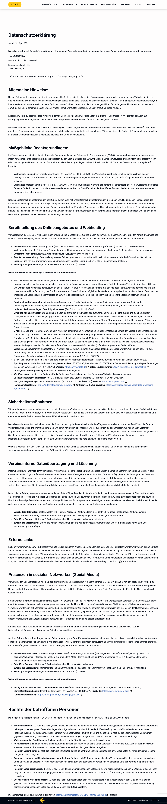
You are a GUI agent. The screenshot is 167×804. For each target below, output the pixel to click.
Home (15, 4)
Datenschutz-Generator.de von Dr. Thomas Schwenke (81, 795)
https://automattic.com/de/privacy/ (55, 385)
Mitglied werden (89, 4)
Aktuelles (125, 4)
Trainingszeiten (69, 4)
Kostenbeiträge (108, 4)
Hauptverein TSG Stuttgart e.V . (20, 800)
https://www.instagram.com (115, 691)
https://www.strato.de (75, 367)
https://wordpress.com (113, 381)
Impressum (154, 800)
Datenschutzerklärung (135, 800)
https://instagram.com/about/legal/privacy (58, 694)
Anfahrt (151, 4)
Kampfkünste (50, 4)
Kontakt (139, 4)
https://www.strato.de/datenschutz (129, 367)
